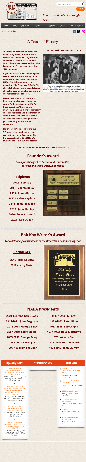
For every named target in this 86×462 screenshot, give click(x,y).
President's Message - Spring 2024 (70, 400)
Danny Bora (66, 377)
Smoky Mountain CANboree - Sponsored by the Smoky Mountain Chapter (14, 425)
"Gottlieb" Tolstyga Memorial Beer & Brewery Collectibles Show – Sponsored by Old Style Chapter (15, 390)
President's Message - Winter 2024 (70, 418)
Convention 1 (62, 147)
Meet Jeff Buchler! (68, 409)
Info (8, 31)
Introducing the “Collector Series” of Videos (71, 382)
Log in (80, 9)
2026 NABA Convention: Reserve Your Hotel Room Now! (71, 371)
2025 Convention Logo (70, 391)
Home (3, 31)
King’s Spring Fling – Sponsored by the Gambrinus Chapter (15, 408)
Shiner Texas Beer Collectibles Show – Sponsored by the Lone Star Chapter (15, 372)
